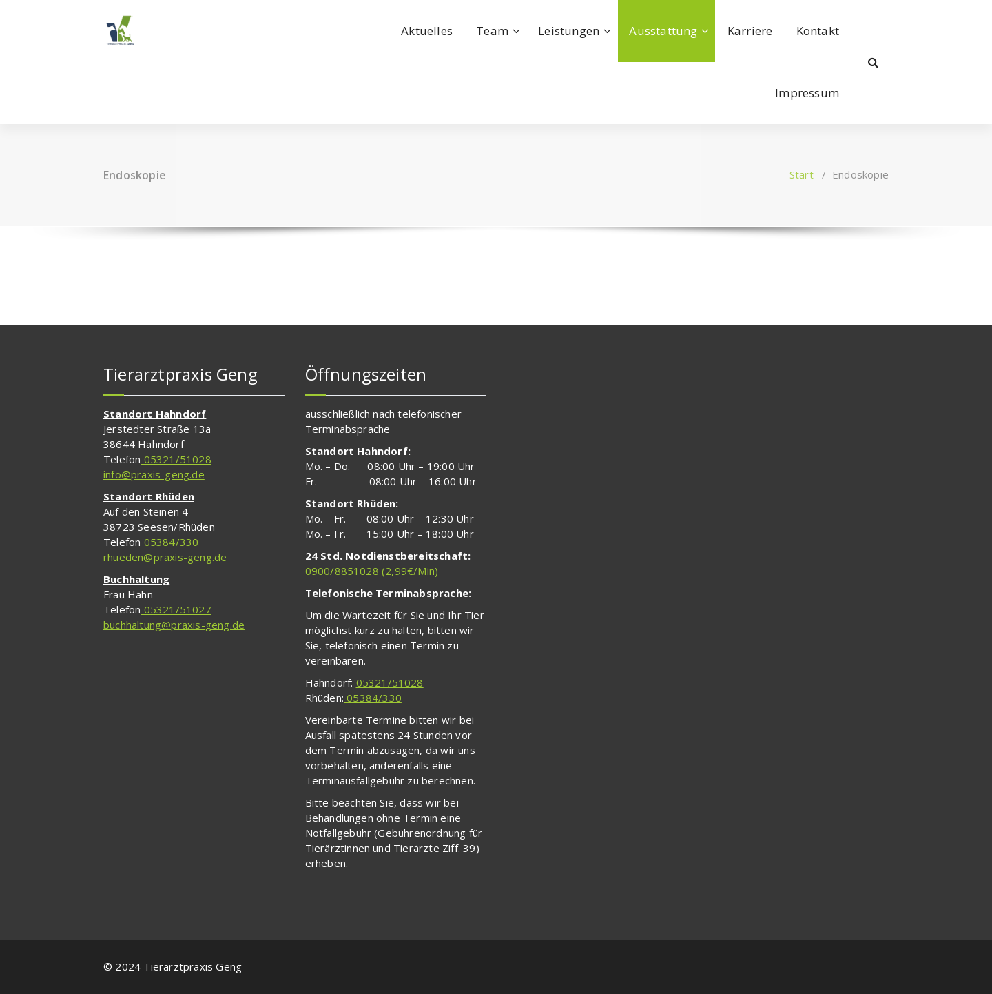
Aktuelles (427, 31)
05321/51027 (176, 609)
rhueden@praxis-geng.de (165, 557)
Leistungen (568, 31)
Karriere (750, 31)
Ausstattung (663, 31)
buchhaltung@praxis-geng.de (174, 624)
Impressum (807, 93)
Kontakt (817, 31)
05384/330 (169, 542)
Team (492, 31)
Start (801, 174)
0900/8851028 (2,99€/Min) (372, 571)
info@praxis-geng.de (154, 474)
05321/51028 (176, 459)
